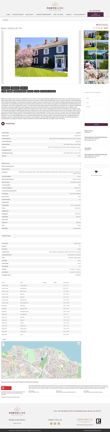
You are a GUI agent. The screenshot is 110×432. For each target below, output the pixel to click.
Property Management (43, 14)
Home (8, 14)
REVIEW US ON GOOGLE (17, 420)
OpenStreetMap (64, 377)
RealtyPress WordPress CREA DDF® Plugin (10, 397)
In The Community (79, 14)
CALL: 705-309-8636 (94, 11)
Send (96, 124)
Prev (2, 57)
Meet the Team (58, 14)
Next (80, 57)
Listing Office (86, 390)
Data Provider (59, 390)
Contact (69, 14)
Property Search (17, 14)
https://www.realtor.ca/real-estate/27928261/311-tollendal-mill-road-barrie (19, 382)
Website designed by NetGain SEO (92, 430)
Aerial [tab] (4, 339)
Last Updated (31, 390)
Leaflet (57, 377)
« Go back (5, 20)
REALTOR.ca (6, 391)
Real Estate (30, 14)
